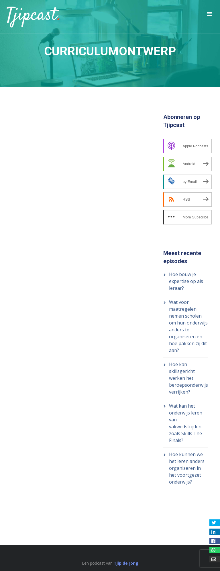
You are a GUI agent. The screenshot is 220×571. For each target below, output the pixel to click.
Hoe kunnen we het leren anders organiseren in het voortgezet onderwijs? (187, 468)
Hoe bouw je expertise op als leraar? (186, 281)
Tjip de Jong (126, 563)
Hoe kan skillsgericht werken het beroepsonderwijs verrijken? (188, 378)
